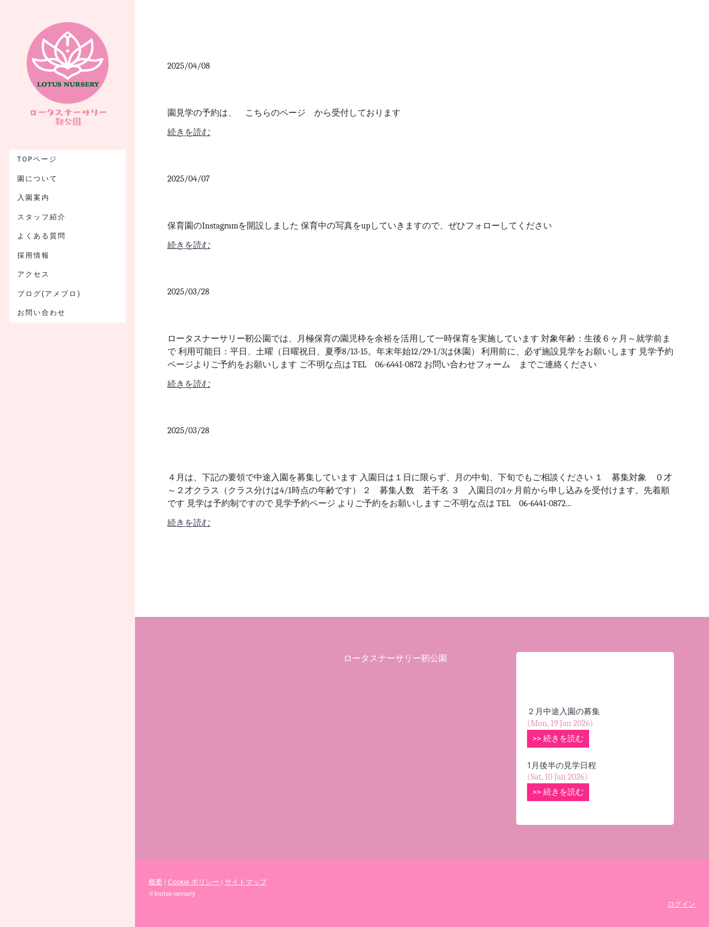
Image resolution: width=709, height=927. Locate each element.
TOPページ (37, 159)
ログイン (681, 904)
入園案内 (33, 197)
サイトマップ (246, 882)
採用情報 (33, 255)
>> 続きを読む (558, 738)
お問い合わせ (41, 312)
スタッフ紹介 (41, 217)
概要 (155, 882)
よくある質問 (41, 236)
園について (37, 178)
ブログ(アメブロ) (49, 294)
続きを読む (189, 132)
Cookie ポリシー (193, 882)
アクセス (33, 274)
